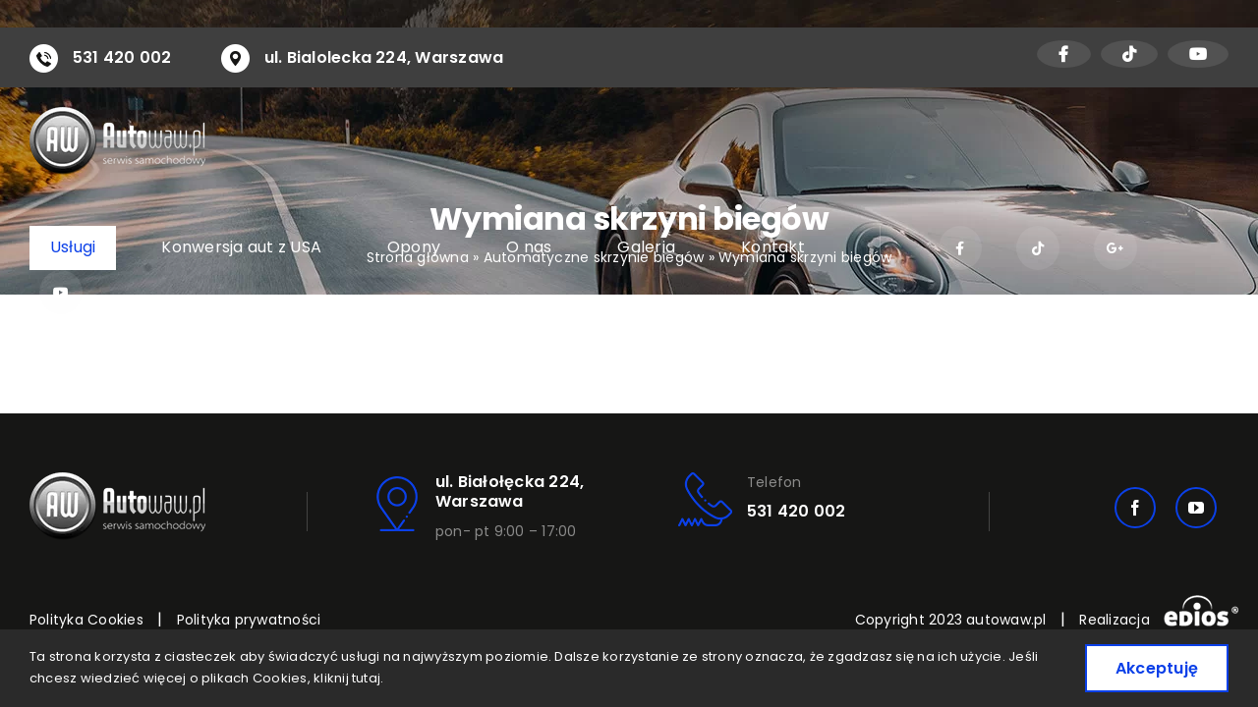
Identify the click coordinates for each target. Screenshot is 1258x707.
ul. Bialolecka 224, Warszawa (384, 57)
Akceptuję (1156, 668)
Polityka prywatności (249, 619)
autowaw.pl (1006, 619)
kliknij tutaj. (348, 678)
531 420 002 (122, 57)
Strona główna (418, 257)
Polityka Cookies (86, 619)
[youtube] (1196, 507)
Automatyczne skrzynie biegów (594, 257)
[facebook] (1135, 507)
